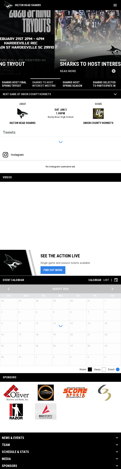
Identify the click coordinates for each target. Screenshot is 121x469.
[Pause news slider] (113, 71)
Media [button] (6, 459)
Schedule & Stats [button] (15, 452)
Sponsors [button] (9, 466)
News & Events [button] (13, 438)
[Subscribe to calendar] (116, 280)
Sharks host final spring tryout (48, 64)
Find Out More (52, 270)
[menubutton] (115, 5)
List (106, 280)
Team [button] (6, 445)
